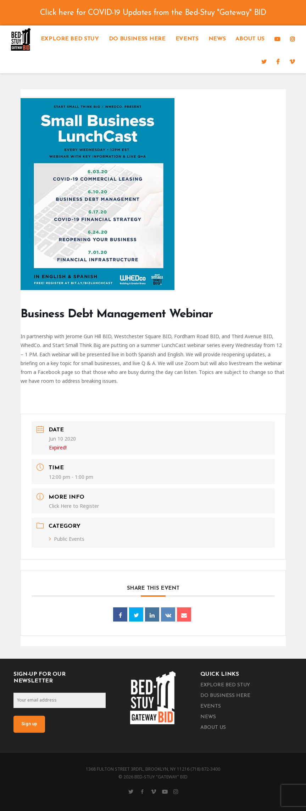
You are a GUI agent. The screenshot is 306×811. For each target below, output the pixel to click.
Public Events (66, 538)
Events (187, 39)
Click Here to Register (74, 506)
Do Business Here (137, 39)
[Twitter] (264, 61)
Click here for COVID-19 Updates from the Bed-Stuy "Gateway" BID (153, 13)
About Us (249, 39)
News (217, 39)
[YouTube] (277, 39)
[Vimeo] (292, 61)
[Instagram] (292, 39)
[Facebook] (277, 61)
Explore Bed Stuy (70, 39)
